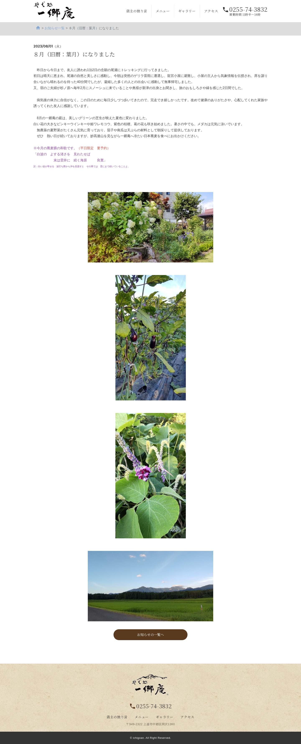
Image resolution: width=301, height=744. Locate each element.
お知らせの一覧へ (150, 634)
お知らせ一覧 (55, 28)
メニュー (163, 11)
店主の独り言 (136, 11)
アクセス (211, 11)
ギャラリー (187, 11)
